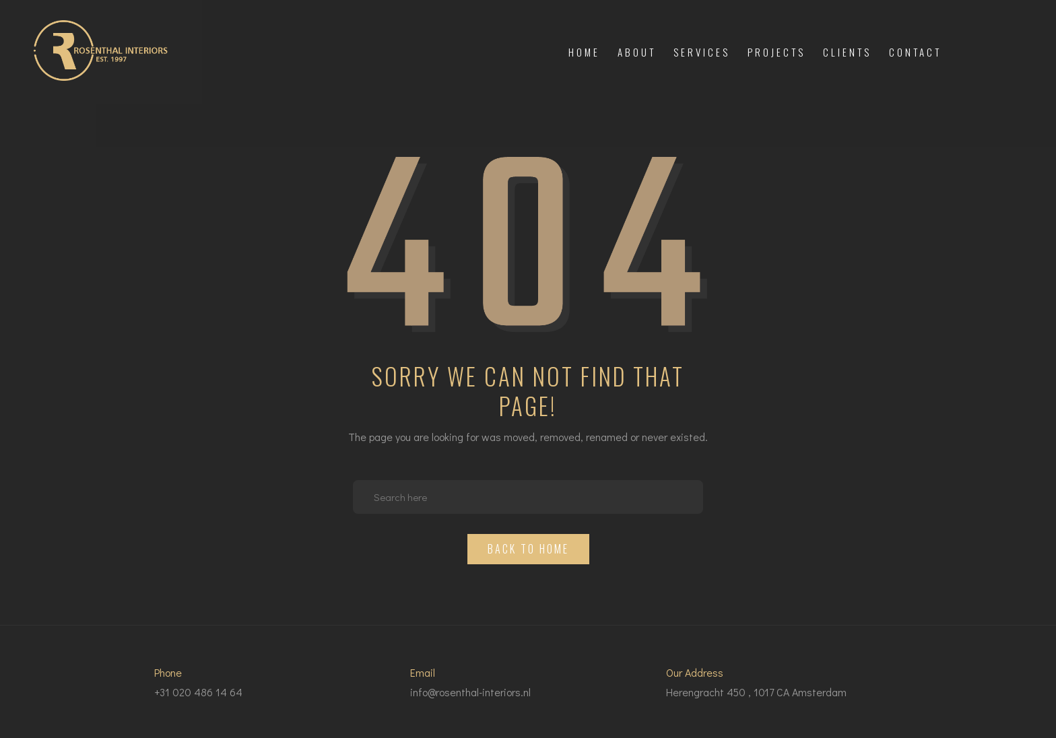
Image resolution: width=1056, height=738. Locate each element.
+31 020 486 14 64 (198, 692)
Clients (847, 51)
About (637, 51)
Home (584, 51)
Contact (915, 51)
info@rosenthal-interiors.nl (470, 692)
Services (701, 51)
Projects (776, 51)
